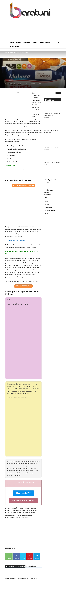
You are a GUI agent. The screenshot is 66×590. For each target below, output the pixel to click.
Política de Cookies (36, 585)
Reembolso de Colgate (51, 147)
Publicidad (12, 1)
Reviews (47, 42)
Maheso (13, 531)
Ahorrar (41, 42)
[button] (59, 43)
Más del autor (32, 549)
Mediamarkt (49, 207)
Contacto (7, 1)
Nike (46, 214)
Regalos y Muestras (16, 42)
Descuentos (27, 42)
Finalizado (11, 52)
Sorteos (35, 42)
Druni (47, 204)
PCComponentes (50, 210)
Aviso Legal (19, 585)
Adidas (47, 198)
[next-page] (9, 580)
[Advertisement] (33, 29)
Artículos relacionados (15, 549)
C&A (46, 201)
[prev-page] (6, 580)
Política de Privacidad (26, 585)
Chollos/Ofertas (14, 46)
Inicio (6, 52)
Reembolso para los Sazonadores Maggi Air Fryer (35, 575)
